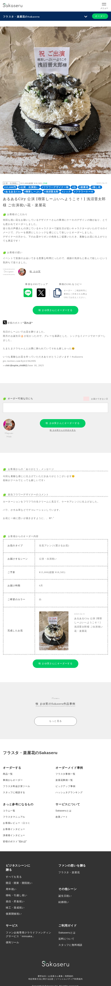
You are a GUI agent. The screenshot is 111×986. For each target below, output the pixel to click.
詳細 (45, 183)
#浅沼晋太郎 (51, 191)
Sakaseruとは (64, 810)
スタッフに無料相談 (70, 944)
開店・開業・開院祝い (19, 883)
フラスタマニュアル (14, 817)
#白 (74, 187)
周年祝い (11, 889)
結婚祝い (63, 902)
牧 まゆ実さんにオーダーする (55, 310)
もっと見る (55, 721)
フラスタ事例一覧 (65, 774)
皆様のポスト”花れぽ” (15, 841)
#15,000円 (10, 187)
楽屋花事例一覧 (64, 780)
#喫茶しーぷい (32, 191)
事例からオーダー (13, 780)
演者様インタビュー (14, 835)
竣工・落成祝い (15, 907)
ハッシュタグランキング (69, 792)
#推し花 (96, 187)
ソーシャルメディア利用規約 (69, 979)
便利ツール (12, 942)
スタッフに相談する (14, 792)
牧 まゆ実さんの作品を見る (63, 430)
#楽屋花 (83, 187)
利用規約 (69, 976)
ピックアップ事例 (65, 786)
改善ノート (62, 817)
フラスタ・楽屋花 (69, 872)
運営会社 (42, 976)
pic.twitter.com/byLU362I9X (19, 361)
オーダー (100, 16)
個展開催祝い (14, 913)
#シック (66, 191)
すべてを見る (14, 876)
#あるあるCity (12, 191)
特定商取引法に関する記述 (41, 979)
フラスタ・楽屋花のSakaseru (21, 16)
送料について (66, 938)
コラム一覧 (9, 810)
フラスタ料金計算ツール (16, 786)
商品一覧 (8, 774)
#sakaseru (77, 356)
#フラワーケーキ (83, 191)
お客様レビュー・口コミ (16, 823)
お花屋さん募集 (55, 976)
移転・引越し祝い (16, 895)
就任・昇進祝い (15, 901)
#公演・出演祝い (29, 187)
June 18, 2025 (36, 365)
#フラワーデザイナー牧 (55, 187)
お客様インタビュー (14, 829)
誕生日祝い (65, 895)
